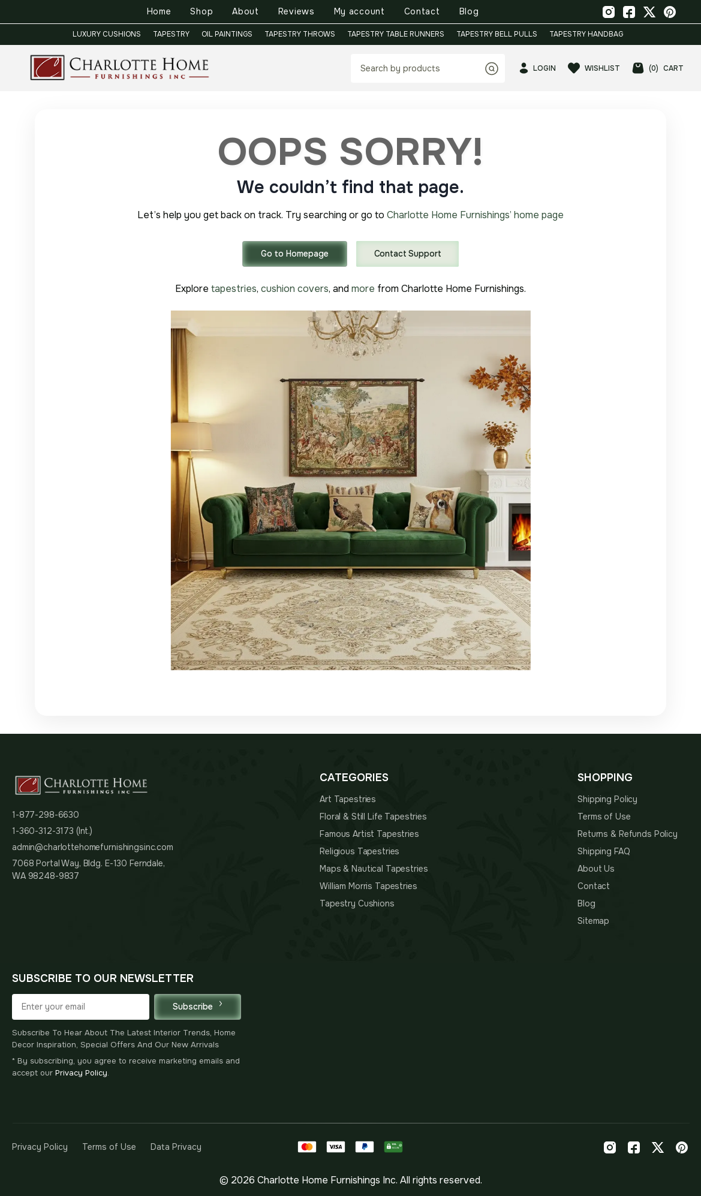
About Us (596, 868)
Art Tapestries (348, 799)
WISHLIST (594, 68)
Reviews (296, 11)
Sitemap (593, 920)
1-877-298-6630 (45, 814)
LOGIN (537, 68)
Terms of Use (603, 816)
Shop (201, 11)
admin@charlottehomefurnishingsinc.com (92, 847)
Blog (469, 11)
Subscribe (197, 1006)
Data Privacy (176, 1146)
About (245, 11)
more (363, 288)
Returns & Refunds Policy (627, 834)
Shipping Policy (607, 799)
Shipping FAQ (603, 851)
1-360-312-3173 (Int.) (52, 831)
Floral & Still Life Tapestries (373, 816)
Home (159, 11)
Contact (422, 11)
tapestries (234, 288)
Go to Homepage (295, 253)
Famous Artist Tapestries (369, 834)
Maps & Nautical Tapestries (374, 868)
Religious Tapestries (359, 851)
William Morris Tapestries (368, 886)
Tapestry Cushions (357, 903)
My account (359, 11)
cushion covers (295, 288)
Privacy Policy (81, 1073)
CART (658, 68)
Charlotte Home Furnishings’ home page (475, 215)
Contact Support (407, 253)
